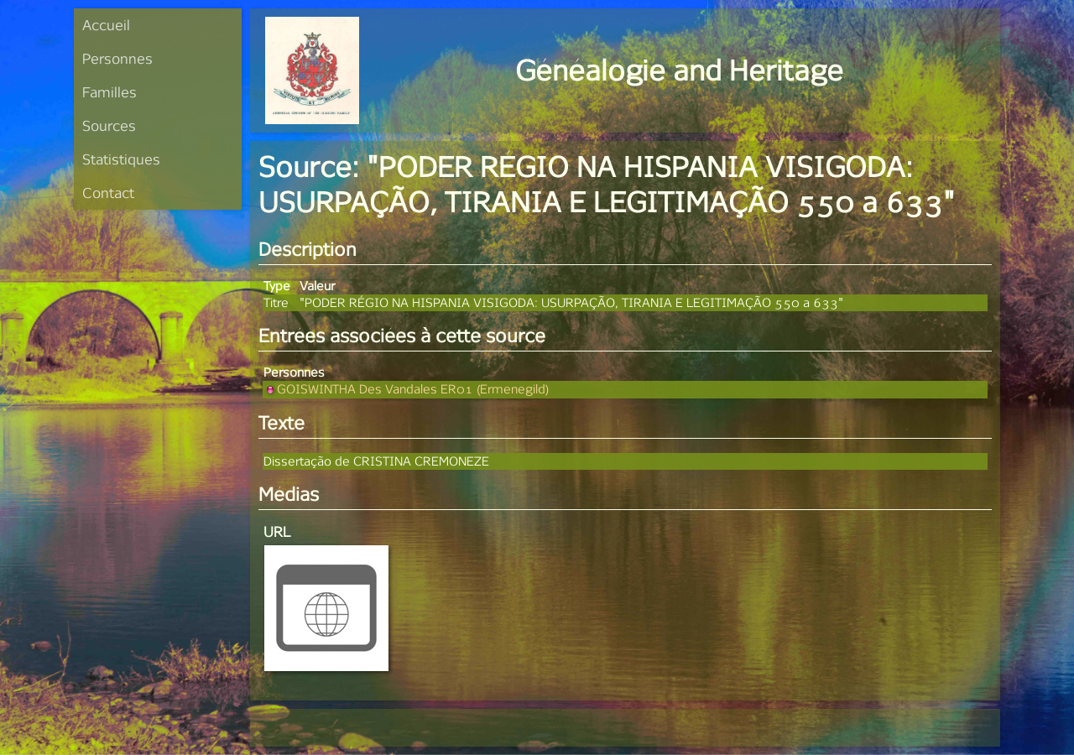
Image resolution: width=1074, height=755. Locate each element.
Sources (109, 125)
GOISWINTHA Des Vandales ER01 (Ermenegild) (406, 389)
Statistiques (121, 159)
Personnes (117, 58)
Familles (109, 92)
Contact (108, 192)
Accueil (106, 25)
